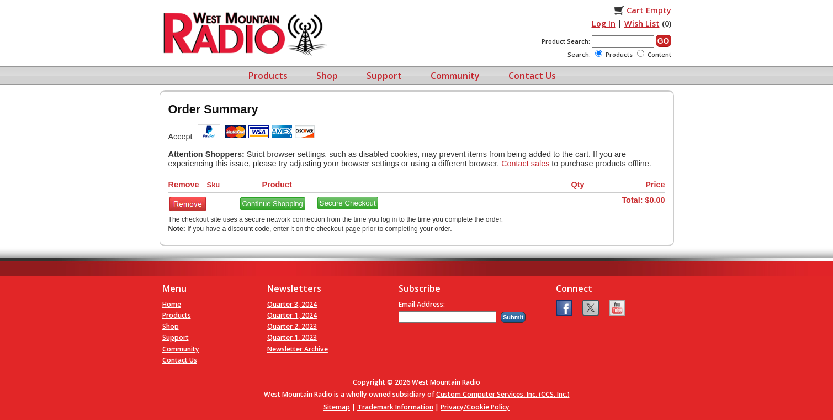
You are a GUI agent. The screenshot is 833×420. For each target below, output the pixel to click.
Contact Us (532, 76)
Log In (604, 23)
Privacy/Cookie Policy (475, 407)
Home (171, 304)
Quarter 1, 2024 (292, 315)
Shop (327, 76)
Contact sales (525, 163)
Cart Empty (649, 10)
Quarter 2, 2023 (292, 326)
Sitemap (336, 407)
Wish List (642, 23)
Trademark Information (395, 407)
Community (455, 76)
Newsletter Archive (297, 349)
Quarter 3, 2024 (292, 304)
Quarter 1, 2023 (292, 337)
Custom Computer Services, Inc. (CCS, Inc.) (503, 394)
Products (268, 76)
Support (384, 76)
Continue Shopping (272, 204)
